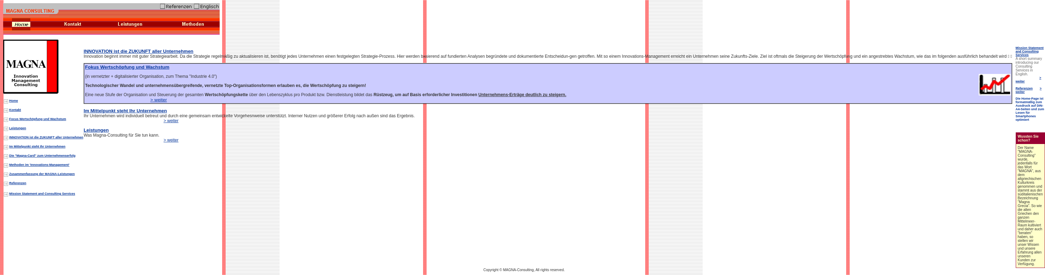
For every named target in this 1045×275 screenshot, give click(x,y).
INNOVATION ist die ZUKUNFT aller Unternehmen (138, 51)
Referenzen (1024, 88)
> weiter (158, 99)
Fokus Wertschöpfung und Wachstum (127, 67)
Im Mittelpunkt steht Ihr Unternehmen (125, 110)
